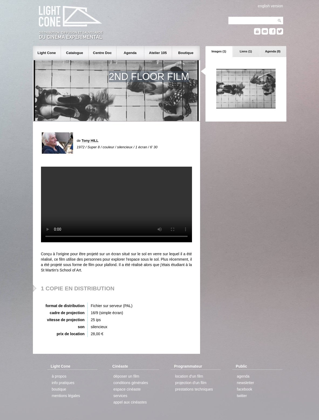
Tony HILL (90, 141)
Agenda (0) (272, 51)
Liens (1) (246, 51)
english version (270, 6)
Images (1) (218, 51)
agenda (243, 376)
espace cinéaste (127, 389)
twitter (242, 396)
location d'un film (189, 376)
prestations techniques (194, 389)
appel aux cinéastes (130, 402)
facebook (244, 389)
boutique (59, 389)
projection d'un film (190, 383)
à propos (59, 376)
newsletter (245, 383)
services (120, 396)
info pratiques (63, 383)
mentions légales (66, 396)
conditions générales (131, 383)
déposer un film (126, 376)
